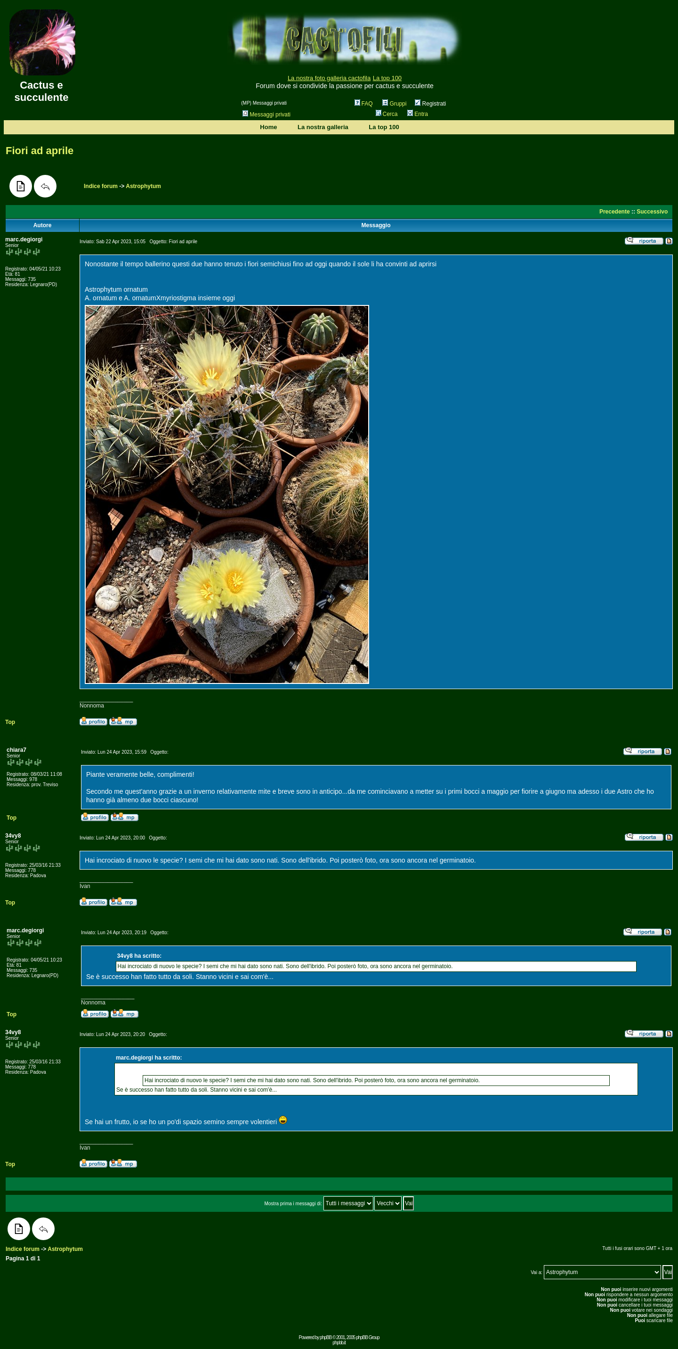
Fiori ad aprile (39, 150)
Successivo (652, 211)
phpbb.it (339, 1342)
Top (10, 722)
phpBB (325, 1337)
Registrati (430, 103)
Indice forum (101, 186)
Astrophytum (143, 186)
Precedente (614, 211)
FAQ (364, 103)
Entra (417, 114)
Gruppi (394, 103)
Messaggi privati (266, 114)
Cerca (387, 114)
